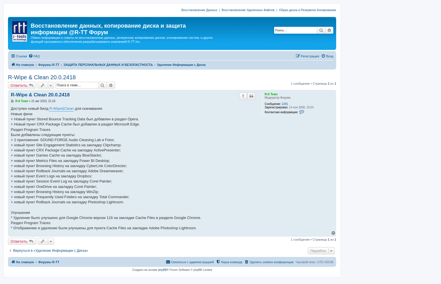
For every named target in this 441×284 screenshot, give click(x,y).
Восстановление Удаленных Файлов (248, 10)
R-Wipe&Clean (61, 108)
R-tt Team (271, 94)
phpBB (162, 269)
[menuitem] (34, 56)
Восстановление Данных (199, 10)
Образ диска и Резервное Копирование (307, 10)
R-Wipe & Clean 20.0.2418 (42, 77)
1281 (285, 104)
